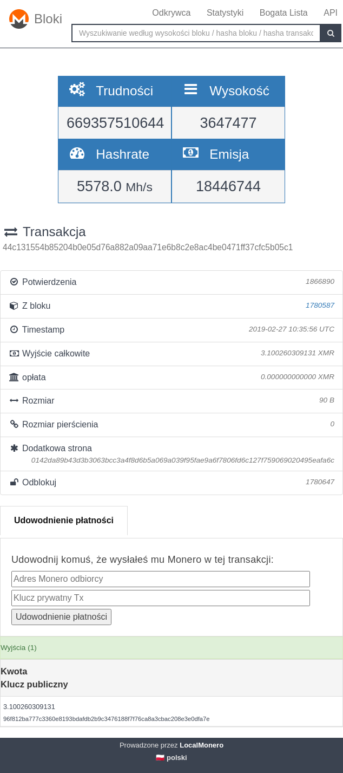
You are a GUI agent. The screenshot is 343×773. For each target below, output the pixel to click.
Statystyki (225, 12)
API (331, 12)
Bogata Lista (284, 12)
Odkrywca (171, 12)
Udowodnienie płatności (64, 520)
